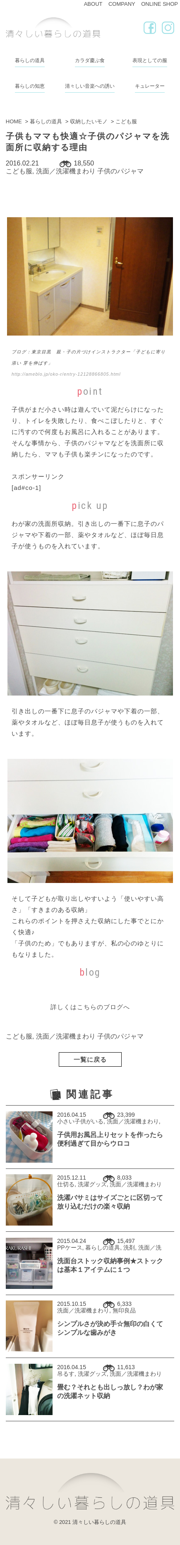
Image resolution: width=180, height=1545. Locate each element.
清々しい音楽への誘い (90, 86)
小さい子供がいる (80, 1121)
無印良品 (124, 1310)
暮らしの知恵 (30, 86)
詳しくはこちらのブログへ (90, 1006)
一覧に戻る (90, 1059)
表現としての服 (149, 60)
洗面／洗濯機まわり (66, 171)
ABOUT (93, 4)
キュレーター (150, 86)
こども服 (19, 171)
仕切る (65, 1184)
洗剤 (129, 1247)
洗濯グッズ (92, 1184)
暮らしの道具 (30, 60)
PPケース (69, 1247)
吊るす (65, 1373)
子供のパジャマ (120, 171)
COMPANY (121, 4)
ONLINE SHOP (159, 4)
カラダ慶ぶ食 (90, 60)
